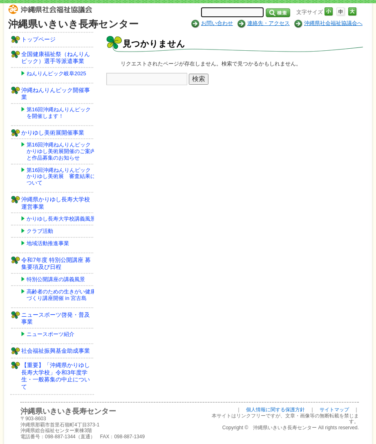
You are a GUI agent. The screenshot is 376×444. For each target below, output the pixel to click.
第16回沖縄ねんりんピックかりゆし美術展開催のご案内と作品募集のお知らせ (61, 151)
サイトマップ (334, 409)
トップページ (38, 39)
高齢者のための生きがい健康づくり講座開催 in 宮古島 (61, 294)
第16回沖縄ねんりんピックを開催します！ (59, 112)
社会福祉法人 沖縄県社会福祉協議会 (52, 10)
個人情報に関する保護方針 (275, 409)
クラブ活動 (40, 231)
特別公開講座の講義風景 (56, 279)
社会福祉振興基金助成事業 (55, 350)
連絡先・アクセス (268, 23)
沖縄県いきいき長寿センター (73, 23)
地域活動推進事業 (48, 243)
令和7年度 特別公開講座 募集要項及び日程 (56, 263)
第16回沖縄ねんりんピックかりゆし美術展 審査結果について (61, 176)
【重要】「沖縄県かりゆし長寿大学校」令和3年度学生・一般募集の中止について (55, 376)
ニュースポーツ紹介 (50, 334)
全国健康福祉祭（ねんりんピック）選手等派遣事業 (55, 58)
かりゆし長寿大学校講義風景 (61, 219)
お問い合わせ (217, 23)
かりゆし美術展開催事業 (52, 132)
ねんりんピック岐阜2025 (56, 73)
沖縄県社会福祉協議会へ (333, 23)
